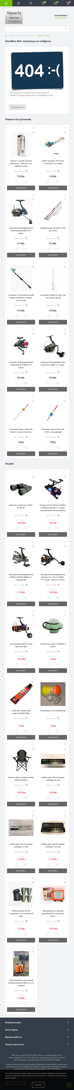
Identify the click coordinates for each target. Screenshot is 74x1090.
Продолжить (17, 107)
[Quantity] (20, 182)
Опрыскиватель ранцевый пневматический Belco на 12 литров (21, 983)
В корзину (21, 188)
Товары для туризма (17, 35)
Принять (38, 1085)
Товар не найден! (43, 35)
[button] (31, 3)
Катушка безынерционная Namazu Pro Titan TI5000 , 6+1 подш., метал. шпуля (53, 577)
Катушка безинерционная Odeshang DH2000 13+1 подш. (21, 230)
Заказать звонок (61, 18)
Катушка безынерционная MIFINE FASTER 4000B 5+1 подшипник (21, 577)
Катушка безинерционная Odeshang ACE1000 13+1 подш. (21, 365)
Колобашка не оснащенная (53, 710)
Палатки (30, 35)
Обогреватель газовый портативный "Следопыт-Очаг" (53, 913)
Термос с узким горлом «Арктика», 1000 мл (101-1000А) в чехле (21, 163)
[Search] (66, 29)
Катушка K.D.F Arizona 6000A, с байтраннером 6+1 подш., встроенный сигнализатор (53, 508)
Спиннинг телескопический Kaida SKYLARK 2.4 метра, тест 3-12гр (21, 298)
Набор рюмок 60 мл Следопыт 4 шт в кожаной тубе (21, 913)
